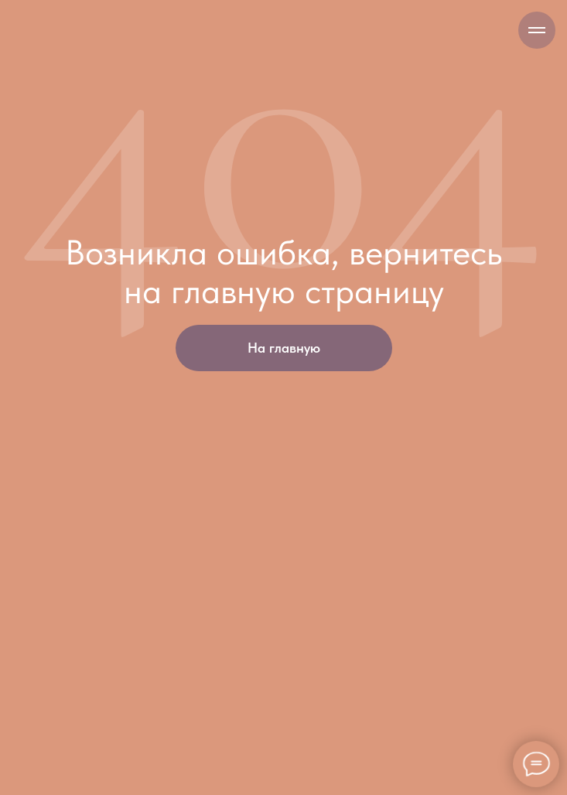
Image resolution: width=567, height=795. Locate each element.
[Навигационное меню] (536, 30)
